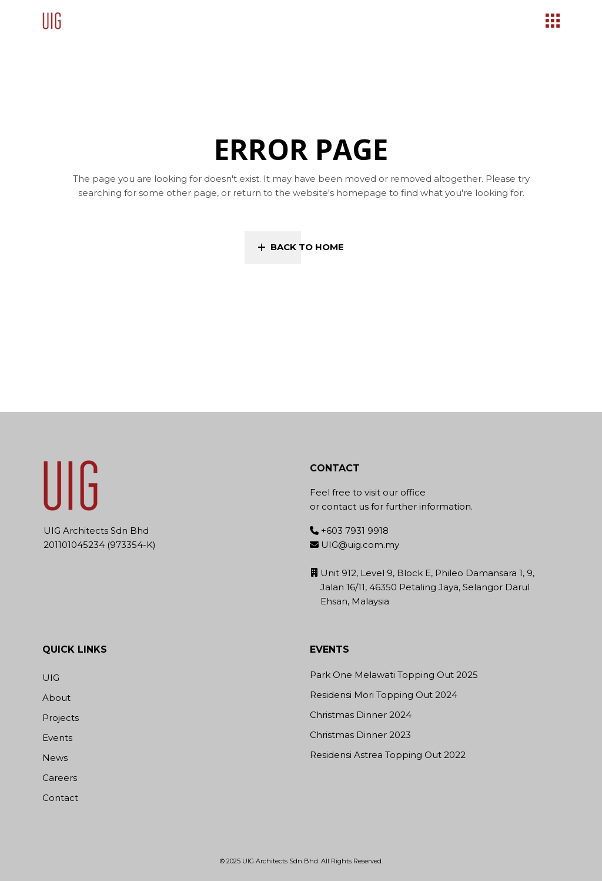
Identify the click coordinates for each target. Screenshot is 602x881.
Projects (60, 717)
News (55, 757)
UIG (50, 677)
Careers (59, 777)
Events (57, 737)
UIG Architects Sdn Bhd (280, 861)
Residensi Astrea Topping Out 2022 (388, 755)
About (56, 697)
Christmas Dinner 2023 (360, 735)
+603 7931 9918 (355, 530)
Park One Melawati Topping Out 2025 (394, 675)
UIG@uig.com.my (360, 544)
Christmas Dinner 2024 (361, 715)
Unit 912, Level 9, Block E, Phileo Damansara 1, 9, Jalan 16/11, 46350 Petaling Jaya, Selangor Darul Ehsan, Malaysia (427, 587)
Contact (60, 797)
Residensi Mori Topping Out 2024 (383, 695)
